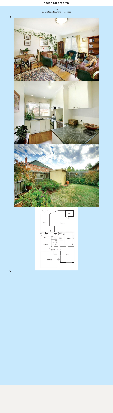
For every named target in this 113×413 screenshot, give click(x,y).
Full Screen (95, 269)
